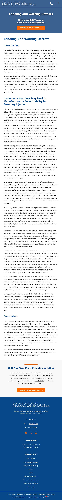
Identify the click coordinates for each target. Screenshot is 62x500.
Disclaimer (42, 494)
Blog (31, 473)
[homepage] (31, 405)
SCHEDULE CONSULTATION (32, 28)
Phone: (31, 424)
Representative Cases (31, 462)
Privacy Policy (50, 494)
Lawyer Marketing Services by (38, 497)
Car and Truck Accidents (31, 480)
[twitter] (31, 433)
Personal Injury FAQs (31, 483)
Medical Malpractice (31, 476)
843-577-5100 (39, 381)
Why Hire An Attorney (31, 466)
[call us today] (53, 4)
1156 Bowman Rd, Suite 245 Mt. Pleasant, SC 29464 (31, 446)
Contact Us (31, 487)
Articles (31, 469)
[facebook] (26, 433)
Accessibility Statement (18, 497)
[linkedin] (36, 433)
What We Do (31, 458)
